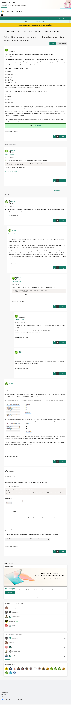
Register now (49, 25)
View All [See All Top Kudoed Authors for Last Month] (7, 659)
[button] (52, 43)
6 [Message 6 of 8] (9, 176)
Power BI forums (9, 31)
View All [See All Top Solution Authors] (7, 629)
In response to (9, 154)
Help (59, 18)
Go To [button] (64, 18)
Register (49, 18)
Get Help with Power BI (32, 31)
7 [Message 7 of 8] (19, 337)
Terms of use (3, 695)
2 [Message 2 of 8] (9, 547)
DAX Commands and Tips (50, 31)
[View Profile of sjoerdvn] (13, 150)
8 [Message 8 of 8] (19, 368)
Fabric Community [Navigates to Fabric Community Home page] (16, 11)
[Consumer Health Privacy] (19, 700)
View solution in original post (12, 171)
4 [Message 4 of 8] (9, 215)
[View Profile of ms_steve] (11, 49)
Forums (19, 31)
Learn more (4, 7)
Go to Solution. (37, 125)
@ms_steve (9, 479)
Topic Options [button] (61, 43)
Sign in (54, 18)
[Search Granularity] (28, 21)
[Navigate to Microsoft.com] (5, 11)
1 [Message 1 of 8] (9, 131)
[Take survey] (10, 593)
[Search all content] (52, 21)
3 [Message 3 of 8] (9, 456)
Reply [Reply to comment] (62, 181)
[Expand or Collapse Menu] (2, 14)
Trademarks (3, 697)
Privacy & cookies (4, 692)
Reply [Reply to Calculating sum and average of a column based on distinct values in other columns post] (62, 136)
